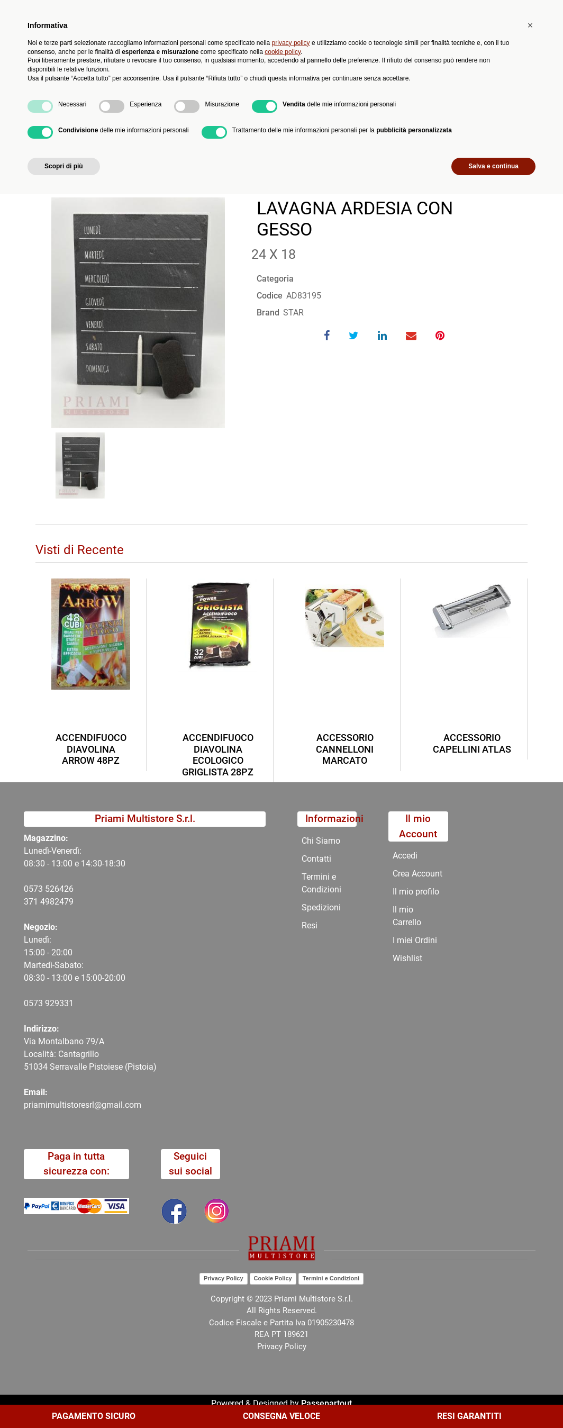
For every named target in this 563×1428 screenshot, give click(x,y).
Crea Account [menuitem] (417, 874)
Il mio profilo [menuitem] (416, 892)
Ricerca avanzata (255, 50)
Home (55, 126)
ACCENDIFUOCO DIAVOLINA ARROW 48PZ (91, 749)
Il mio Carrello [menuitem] (407, 916)
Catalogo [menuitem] (79, 100)
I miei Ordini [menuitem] (415, 940)
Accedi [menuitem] (405, 856)
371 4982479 (49, 902)
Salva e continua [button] (493, 1400)
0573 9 (37, 1003)
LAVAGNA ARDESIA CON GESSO (217, 126)
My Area (527, 11)
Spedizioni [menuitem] (321, 907)
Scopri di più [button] (63, 1400)
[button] (206, 57)
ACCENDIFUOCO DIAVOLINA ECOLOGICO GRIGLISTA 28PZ (217, 755)
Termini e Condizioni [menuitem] (321, 883)
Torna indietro (87, 158)
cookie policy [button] (283, 1285)
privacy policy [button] (291, 1276)
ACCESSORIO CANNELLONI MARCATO (345, 749)
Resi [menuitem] (309, 925)
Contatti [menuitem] (349, 100)
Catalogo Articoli (111, 126)
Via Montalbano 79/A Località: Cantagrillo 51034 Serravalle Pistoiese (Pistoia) (90, 1054)
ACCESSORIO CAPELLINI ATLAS (472, 743)
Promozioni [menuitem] (239, 100)
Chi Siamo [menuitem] (296, 100)
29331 (62, 1003)
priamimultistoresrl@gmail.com (82, 1105)
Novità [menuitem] (187, 100)
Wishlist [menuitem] (407, 958)
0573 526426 (49, 889)
